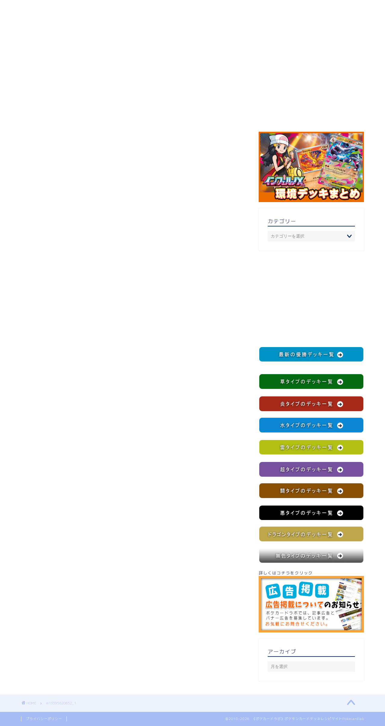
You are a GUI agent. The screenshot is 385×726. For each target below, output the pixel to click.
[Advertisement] (311, 299)
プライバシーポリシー (44, 718)
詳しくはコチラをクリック (311, 601)
